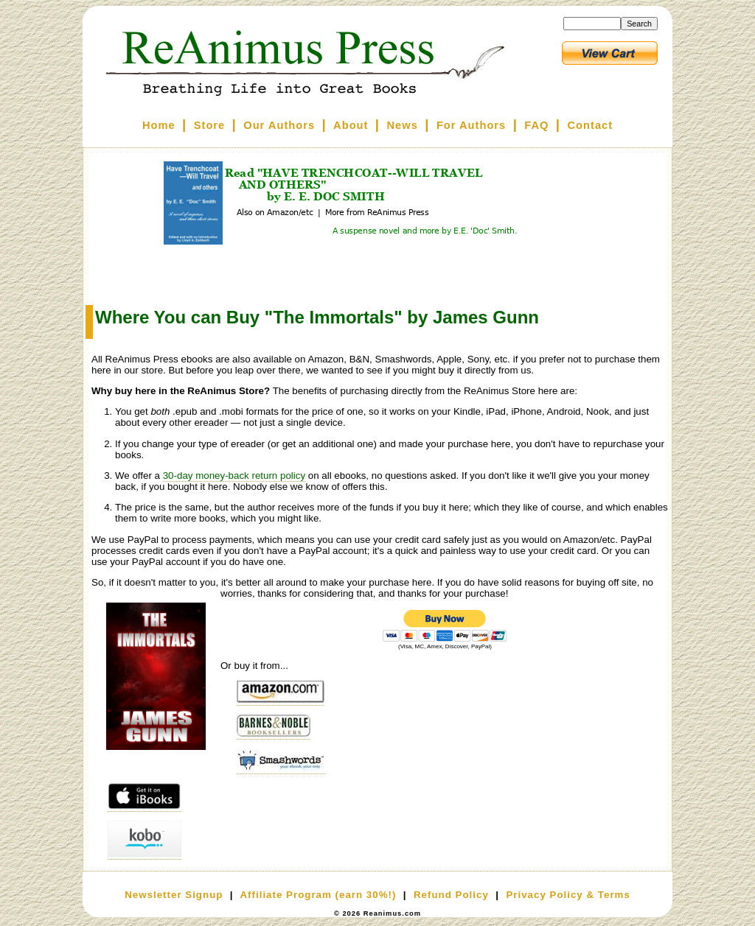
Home (158, 125)
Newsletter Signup (174, 894)
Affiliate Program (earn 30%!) (318, 894)
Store (209, 125)
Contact (590, 125)
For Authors (471, 125)
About (350, 125)
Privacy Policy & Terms (568, 894)
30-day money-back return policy (234, 475)
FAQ (536, 125)
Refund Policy (451, 894)
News (402, 125)
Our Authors (279, 125)
